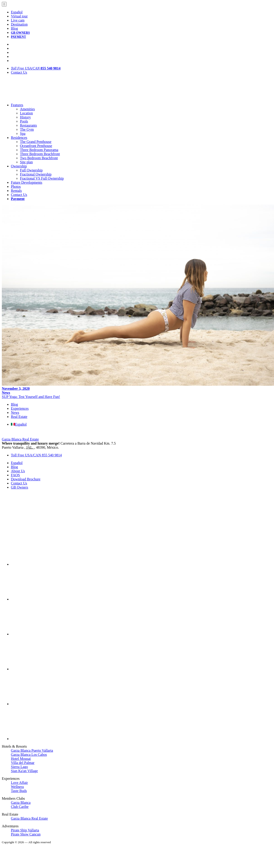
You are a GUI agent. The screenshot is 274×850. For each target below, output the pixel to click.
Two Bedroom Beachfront (39, 158)
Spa (22, 133)
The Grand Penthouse (35, 142)
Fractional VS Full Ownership (42, 178)
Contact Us (19, 72)
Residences (19, 138)
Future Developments (26, 182)
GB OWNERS (20, 32)
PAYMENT (18, 37)
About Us (18, 471)
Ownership (19, 166)
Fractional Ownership (35, 174)
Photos (16, 186)
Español (17, 12)
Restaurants (28, 125)
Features (17, 105)
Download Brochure (25, 479)
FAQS (15, 475)
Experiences (20, 408)
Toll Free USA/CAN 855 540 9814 (36, 455)
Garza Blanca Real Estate (20, 439)
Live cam (17, 20)
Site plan (26, 162)
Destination (19, 24)
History (25, 117)
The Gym (27, 129)
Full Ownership (31, 170)
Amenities (27, 109)
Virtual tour (19, 16)
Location (26, 113)
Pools (24, 121)
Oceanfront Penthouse (36, 146)
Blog (14, 28)
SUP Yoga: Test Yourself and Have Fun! (31, 397)
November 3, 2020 (16, 388)
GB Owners (19, 487)
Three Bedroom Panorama (39, 150)
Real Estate (19, 417)
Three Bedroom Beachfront (40, 154)
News (6, 393)
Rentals (16, 191)
